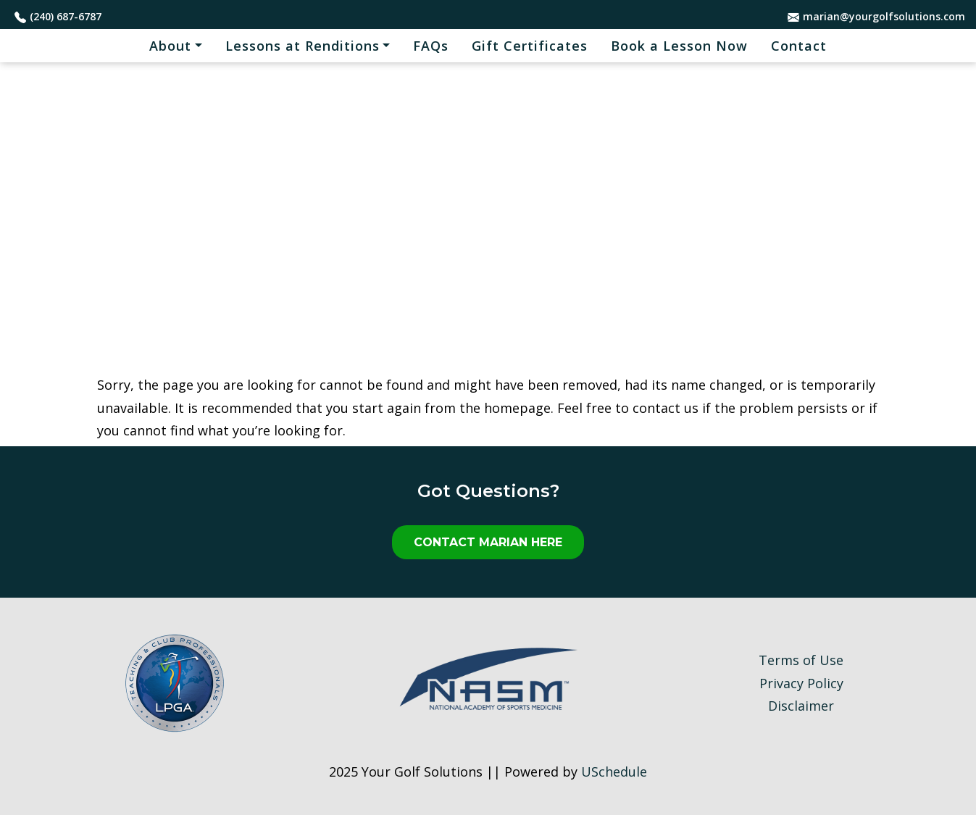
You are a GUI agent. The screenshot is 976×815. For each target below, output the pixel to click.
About (170, 45)
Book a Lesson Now (679, 45)
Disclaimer (801, 705)
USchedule (614, 771)
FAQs (431, 45)
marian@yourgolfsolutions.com (884, 16)
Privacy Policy (801, 683)
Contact (799, 45)
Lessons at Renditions (302, 45)
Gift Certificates (530, 45)
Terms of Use (801, 660)
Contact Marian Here (488, 542)
